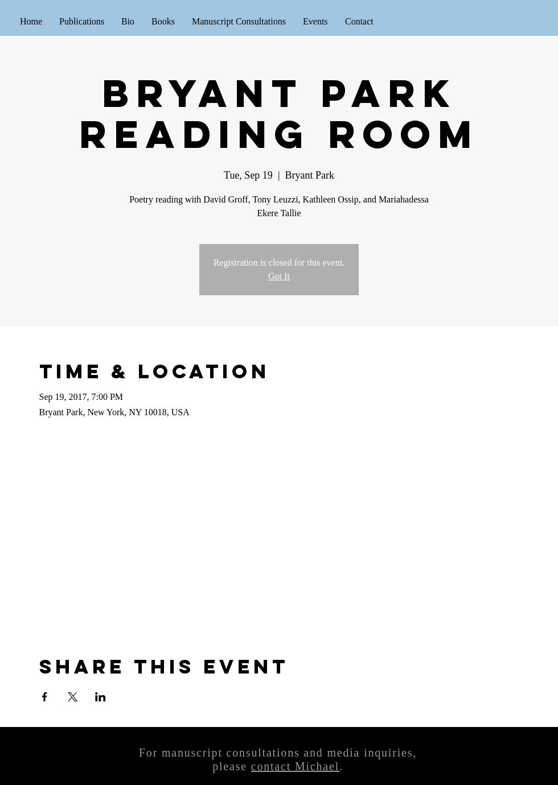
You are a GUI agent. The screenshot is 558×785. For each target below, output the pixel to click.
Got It (279, 276)
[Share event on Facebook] (44, 696)
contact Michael (295, 766)
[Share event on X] (72, 696)
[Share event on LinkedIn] (100, 696)
